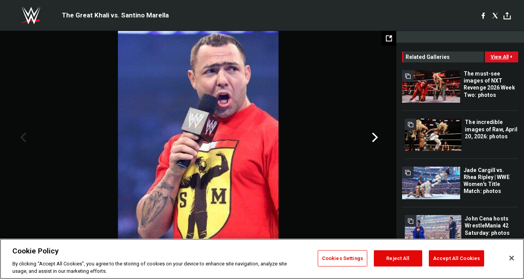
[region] (262, 259)
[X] (495, 15)
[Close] (511, 258)
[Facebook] (483, 15)
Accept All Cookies (456, 258)
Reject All (397, 258)
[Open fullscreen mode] (389, 38)
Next (374, 137)
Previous (22, 137)
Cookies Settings (342, 258)
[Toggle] (507, 15)
